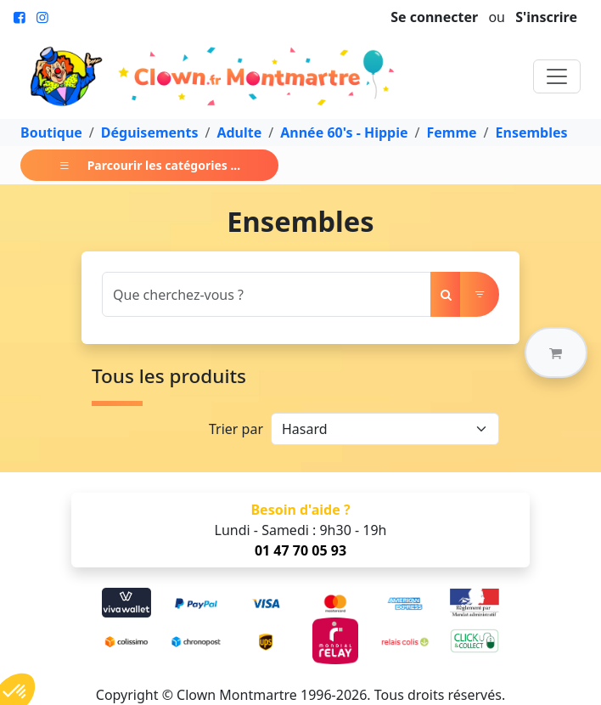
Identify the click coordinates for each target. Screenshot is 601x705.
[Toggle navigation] (557, 76)
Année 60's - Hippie (343, 132)
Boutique (51, 132)
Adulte (238, 132)
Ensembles (532, 132)
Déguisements (150, 132)
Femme (451, 132)
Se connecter (434, 17)
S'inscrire (546, 17)
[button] (556, 352)
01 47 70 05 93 (300, 550)
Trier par (236, 429)
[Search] (266, 294)
